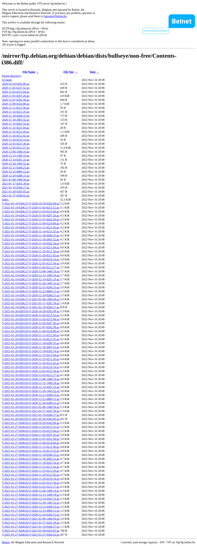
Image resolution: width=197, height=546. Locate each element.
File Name (29, 71)
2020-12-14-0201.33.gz (15, 159)
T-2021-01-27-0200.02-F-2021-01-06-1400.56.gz (30, 518)
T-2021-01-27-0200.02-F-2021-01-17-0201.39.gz (30, 522)
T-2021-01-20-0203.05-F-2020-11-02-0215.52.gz (30, 315)
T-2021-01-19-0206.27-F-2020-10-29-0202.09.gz (30, 203)
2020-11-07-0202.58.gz (15, 99)
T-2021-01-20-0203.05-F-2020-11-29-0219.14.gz (30, 367)
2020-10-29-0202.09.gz (15, 83)
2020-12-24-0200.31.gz (15, 175)
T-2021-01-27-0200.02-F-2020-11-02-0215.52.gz (30, 426)
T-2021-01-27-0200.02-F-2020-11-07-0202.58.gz (30, 438)
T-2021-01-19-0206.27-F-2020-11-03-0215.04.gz (30, 211)
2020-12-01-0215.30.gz (15, 143)
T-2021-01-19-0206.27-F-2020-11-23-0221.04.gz (30, 247)
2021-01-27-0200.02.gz (15, 195)
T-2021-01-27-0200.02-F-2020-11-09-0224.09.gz (30, 442)
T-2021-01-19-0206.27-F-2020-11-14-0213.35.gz (30, 231)
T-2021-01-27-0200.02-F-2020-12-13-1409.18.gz (30, 494)
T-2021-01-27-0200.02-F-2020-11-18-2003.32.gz (30, 458)
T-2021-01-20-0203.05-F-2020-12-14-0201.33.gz (30, 387)
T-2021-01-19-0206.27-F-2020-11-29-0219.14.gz (30, 259)
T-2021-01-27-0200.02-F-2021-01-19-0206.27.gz (30, 526)
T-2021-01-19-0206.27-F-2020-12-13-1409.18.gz (30, 275)
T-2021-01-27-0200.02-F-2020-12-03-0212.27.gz (30, 486)
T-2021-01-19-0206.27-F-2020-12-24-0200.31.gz (30, 295)
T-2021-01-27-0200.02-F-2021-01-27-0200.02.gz (30, 534)
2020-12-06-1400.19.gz (15, 151)
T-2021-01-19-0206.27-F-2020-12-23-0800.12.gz (30, 291)
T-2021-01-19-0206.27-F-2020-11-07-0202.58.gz (30, 219)
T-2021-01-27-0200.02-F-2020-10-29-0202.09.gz (30, 423)
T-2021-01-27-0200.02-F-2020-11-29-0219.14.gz (30, 478)
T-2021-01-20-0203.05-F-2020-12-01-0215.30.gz (30, 371)
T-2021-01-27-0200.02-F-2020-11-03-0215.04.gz (30, 430)
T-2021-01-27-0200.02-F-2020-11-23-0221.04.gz (30, 466)
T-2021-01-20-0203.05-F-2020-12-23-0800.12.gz (30, 399)
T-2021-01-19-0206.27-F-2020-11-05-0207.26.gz (30, 215)
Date (93, 71)
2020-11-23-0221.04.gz (15, 127)
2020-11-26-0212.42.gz (15, 135)
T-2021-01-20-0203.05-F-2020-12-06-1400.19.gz (30, 379)
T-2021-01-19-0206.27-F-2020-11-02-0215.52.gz (30, 207)
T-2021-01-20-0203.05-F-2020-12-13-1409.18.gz (30, 383)
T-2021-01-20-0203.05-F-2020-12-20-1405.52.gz (30, 391)
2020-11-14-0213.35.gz (15, 111)
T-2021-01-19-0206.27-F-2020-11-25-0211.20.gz (30, 251)
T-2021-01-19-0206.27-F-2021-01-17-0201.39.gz (30, 303)
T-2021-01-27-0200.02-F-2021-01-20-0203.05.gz (30, 530)
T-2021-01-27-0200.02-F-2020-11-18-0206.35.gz (30, 454)
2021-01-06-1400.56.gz (15, 179)
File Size (68, 71)
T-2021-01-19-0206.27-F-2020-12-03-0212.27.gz (30, 267)
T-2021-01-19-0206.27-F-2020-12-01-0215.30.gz (30, 263)
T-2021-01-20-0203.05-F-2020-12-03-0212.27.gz (30, 375)
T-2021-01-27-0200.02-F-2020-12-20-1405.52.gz (30, 502)
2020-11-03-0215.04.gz (15, 91)
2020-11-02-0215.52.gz (15, 87)
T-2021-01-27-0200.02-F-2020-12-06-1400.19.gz (30, 490)
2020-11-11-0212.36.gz (15, 107)
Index (5, 199)
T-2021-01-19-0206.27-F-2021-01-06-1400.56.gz (30, 299)
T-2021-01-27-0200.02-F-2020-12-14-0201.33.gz (30, 498)
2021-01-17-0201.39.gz (15, 183)
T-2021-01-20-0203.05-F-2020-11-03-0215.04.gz (30, 319)
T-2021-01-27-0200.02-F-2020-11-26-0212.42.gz (30, 474)
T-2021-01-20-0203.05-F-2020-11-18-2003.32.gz (30, 347)
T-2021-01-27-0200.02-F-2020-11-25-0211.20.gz (30, 470)
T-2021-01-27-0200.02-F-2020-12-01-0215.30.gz (30, 482)
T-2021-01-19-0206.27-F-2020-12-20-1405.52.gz (30, 283)
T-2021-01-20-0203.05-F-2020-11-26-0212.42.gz (30, 363)
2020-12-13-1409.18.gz (15, 155)
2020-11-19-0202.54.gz (15, 123)
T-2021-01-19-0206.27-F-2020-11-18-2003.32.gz (30, 239)
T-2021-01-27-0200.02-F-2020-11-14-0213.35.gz (30, 450)
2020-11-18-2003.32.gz (15, 119)
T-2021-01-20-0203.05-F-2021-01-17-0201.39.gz (30, 411)
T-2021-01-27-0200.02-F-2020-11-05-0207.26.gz (30, 434)
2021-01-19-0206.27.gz (15, 187)
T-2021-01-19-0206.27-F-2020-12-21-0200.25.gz (30, 287)
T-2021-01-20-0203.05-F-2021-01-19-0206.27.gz (30, 415)
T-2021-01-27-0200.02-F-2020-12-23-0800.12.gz (30, 510)
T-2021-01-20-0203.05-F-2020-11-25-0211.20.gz (30, 359)
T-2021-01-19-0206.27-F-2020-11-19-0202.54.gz (30, 243)
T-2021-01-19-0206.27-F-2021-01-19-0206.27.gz (30, 307)
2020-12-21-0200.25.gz (15, 167)
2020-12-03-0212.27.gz (15, 147)
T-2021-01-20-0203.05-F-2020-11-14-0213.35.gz (30, 339)
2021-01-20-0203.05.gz (15, 191)
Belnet (6, 542)
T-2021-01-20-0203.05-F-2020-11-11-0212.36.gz (30, 335)
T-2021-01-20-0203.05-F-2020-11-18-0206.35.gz (30, 343)
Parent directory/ (11, 75)
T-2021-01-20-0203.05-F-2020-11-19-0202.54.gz (30, 351)
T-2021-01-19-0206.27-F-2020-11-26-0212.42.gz (30, 255)
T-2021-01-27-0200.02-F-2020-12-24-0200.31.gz (30, 514)
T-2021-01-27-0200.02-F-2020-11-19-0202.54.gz (30, 462)
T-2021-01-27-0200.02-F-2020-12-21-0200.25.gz (30, 506)
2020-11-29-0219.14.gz (15, 139)
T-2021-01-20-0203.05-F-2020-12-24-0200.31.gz (30, 403)
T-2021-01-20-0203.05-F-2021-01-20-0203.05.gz (30, 419)
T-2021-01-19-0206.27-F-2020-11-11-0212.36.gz (30, 227)
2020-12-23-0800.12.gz (15, 171)
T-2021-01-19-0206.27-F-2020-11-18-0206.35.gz (30, 235)
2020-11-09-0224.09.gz (15, 103)
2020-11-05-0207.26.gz (15, 95)
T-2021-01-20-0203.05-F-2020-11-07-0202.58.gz (30, 327)
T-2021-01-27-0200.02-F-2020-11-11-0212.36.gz (30, 446)
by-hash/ (7, 79)
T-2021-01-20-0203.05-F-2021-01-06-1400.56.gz (30, 407)
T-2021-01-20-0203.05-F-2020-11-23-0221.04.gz (30, 355)
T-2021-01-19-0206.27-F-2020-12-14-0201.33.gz (30, 279)
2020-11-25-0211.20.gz (15, 131)
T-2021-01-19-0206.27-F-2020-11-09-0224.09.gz (30, 223)
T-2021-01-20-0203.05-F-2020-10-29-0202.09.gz (30, 311)
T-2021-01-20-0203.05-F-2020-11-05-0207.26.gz (30, 323)
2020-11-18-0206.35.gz (15, 115)
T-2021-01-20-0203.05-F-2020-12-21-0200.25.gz (30, 395)
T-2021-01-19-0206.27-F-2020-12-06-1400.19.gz (30, 271)
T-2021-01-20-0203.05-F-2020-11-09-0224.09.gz (30, 331)
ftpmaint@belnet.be (55, 16)
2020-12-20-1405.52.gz (15, 163)
